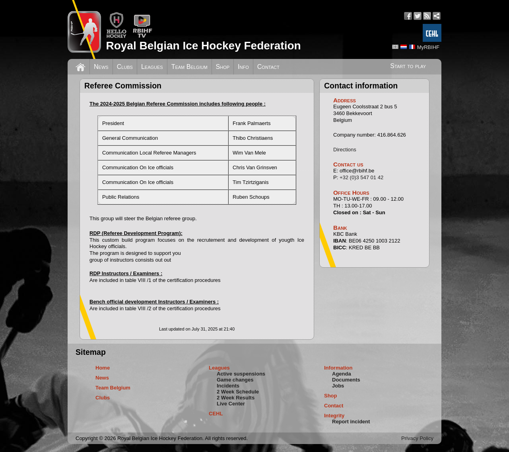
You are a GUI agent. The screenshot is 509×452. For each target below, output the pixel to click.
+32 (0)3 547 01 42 (361, 177)
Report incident (351, 422)
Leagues (152, 66)
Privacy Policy (417, 438)
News (101, 66)
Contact (268, 66)
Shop (223, 66)
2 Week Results (235, 398)
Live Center (231, 404)
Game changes (235, 380)
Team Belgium (189, 66)
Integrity (334, 416)
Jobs (338, 386)
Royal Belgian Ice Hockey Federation (203, 45)
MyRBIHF (428, 47)
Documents (346, 380)
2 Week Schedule (238, 392)
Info (243, 66)
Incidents (228, 386)
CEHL (216, 414)
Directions (344, 150)
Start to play (408, 66)
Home (102, 368)
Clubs (125, 66)
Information (338, 368)
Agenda (341, 374)
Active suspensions (241, 374)
